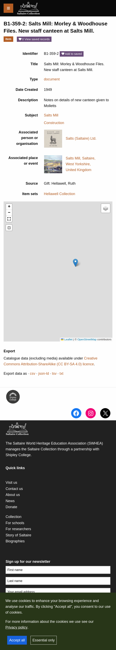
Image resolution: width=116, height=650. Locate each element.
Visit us (11, 483)
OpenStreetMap (86, 339)
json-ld (43, 374)
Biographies (15, 541)
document (52, 79)
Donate (11, 507)
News (10, 501)
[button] (75, 263)
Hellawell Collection (59, 194)
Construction (54, 123)
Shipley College (18, 455)
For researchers (18, 529)
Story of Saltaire (18, 535)
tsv (54, 374)
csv (32, 374)
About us (13, 495)
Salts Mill (51, 115)
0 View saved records (34, 39)
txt (61, 374)
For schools (15, 523)
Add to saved (72, 53)
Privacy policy (16, 627)
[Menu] (8, 8)
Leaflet (67, 339)
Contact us (14, 489)
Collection (13, 517)
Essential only (43, 640)
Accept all (17, 640)
